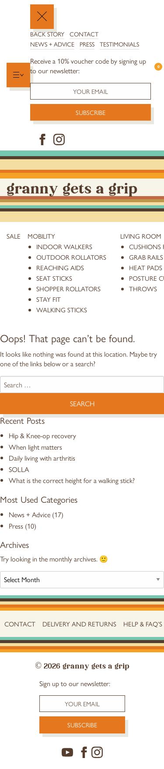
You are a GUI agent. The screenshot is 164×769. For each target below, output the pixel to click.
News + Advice (52, 43)
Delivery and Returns (79, 623)
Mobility (41, 235)
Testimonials (119, 43)
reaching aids (60, 267)
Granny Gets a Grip (72, 187)
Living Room (140, 235)
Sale (14, 235)
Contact (84, 33)
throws (143, 288)
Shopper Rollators (68, 288)
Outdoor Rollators (71, 256)
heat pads (145, 267)
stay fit (48, 299)
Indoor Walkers (64, 246)
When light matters (35, 447)
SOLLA (19, 469)
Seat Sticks (54, 278)
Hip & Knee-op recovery (42, 435)
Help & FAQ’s (142, 623)
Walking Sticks (61, 309)
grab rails (146, 256)
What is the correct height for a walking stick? (72, 480)
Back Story (47, 33)
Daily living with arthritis (42, 458)
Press (87, 43)
